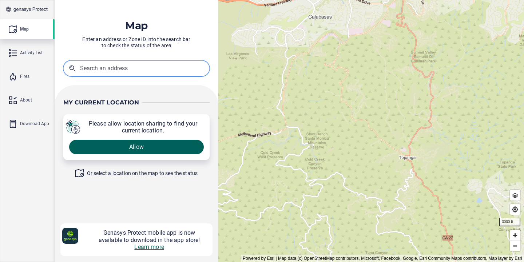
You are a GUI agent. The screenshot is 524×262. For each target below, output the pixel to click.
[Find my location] (515, 209)
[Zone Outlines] (515, 195)
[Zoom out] (515, 246)
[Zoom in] (515, 235)
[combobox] (117, 68)
